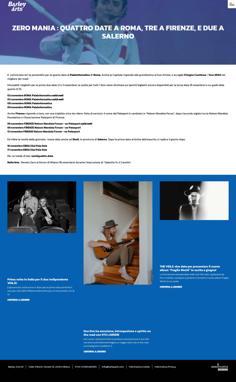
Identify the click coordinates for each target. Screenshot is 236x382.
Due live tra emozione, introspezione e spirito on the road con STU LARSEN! (117, 333)
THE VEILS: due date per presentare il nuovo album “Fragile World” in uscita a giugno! (190, 268)
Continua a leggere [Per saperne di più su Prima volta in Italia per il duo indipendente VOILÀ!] (18, 299)
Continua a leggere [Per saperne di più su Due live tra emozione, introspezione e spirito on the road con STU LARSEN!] (95, 351)
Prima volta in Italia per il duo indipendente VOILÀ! (37, 281)
